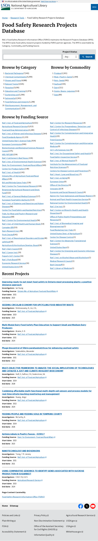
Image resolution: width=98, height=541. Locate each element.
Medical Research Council (61, 261)
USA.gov (70, 526)
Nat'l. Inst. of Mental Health (62, 160)
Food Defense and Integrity (17, 101)
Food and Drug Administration (15, 130)
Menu (94, 7)
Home (5, 505)
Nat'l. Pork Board (9, 259)
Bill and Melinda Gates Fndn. (14, 182)
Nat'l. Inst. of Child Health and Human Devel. (21, 224)
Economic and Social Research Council (66, 192)
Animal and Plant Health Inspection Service (69, 199)
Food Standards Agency (12, 137)
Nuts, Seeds (59, 80)
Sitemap (14, 505)
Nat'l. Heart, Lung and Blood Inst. (64, 174)
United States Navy (58, 247)
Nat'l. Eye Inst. (56, 206)
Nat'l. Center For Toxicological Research (19, 186)
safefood (6, 241)
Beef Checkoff (56, 264)
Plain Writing (8, 520)
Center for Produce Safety (13, 168)
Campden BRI (8, 227)
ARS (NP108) (7, 154)
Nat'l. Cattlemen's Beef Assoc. (15, 158)
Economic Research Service (14, 263)
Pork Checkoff (8, 234)
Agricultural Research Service (14, 126)
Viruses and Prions (13, 80)
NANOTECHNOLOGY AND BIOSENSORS (21, 450)
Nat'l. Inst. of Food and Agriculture (17, 123)
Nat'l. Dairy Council (10, 249)
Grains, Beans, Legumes (64, 91)
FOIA (4, 526)
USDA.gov (70, 520)
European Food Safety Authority (16, 200)
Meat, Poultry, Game (63, 77)
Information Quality (43, 534)
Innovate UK (55, 188)
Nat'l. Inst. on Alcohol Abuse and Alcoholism (69, 257)
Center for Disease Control (61, 237)
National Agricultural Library (29, 5)
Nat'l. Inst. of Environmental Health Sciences (21, 161)
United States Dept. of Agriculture (65, 233)
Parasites (9, 87)
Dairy (56, 87)
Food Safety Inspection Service (63, 157)
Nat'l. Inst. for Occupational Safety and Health (70, 153)
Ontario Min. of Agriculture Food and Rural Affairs (36, 291)
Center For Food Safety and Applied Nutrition (21, 210)
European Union (57, 181)
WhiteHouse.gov (73, 531)
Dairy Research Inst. (10, 231)
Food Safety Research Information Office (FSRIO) (23, 496)
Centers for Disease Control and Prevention (69, 170)
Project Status (70, 51)
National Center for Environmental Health (68, 203)
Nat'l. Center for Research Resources (66, 123)
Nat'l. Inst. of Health (11, 172)
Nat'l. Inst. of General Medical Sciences (19, 196)
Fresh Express (56, 139)
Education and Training (15, 91)
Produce (57, 73)
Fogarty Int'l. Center (11, 256)
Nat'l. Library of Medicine (61, 268)
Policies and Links (10, 515)
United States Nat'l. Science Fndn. (16, 140)
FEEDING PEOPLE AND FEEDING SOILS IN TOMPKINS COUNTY (32, 413)
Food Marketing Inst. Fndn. (61, 230)
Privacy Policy (40, 515)
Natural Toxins (11, 84)
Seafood (57, 84)
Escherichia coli (12, 94)
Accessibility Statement (13, 531)
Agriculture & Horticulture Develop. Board (20, 245)
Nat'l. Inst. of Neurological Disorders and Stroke (23, 238)
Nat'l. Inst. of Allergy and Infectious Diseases (21, 133)
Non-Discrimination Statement (48, 520)
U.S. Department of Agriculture (24, 8)
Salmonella (10, 98)
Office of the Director (59, 185)
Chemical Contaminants (15, 77)
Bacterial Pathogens (14, 73)
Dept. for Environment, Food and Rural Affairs (22, 165)
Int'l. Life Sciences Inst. (60, 150)
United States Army (10, 266)
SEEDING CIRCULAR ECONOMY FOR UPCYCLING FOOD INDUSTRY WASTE (38, 304)
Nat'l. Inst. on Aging (58, 178)
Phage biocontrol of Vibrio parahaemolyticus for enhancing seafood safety (40, 347)
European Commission (12, 144)
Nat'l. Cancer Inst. (10, 252)
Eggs (56, 94)
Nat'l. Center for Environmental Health (19, 220)
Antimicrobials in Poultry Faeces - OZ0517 (23, 433)
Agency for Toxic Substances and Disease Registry (71, 195)
